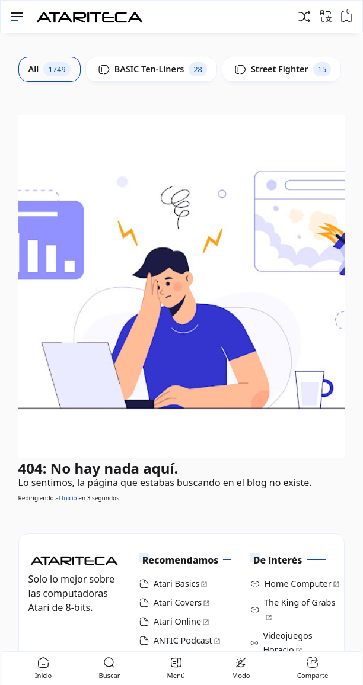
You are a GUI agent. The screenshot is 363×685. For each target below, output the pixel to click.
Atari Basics (177, 583)
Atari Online (177, 621)
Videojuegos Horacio (287, 642)
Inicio (69, 498)
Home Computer (298, 583)
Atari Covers (178, 602)
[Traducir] (325, 16)
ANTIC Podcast (183, 640)
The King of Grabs (299, 602)
